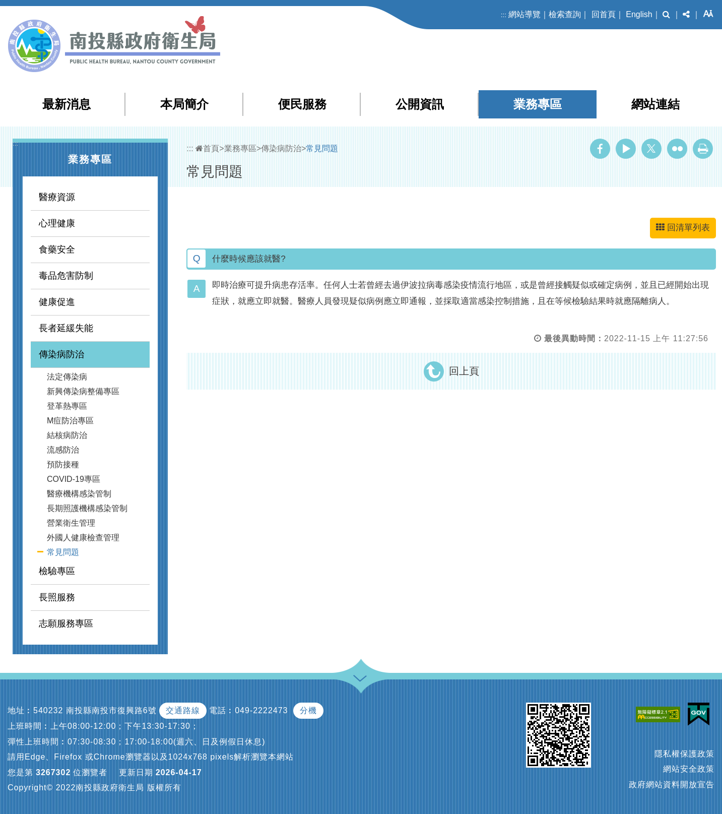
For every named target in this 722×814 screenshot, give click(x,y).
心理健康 (57, 223)
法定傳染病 (67, 376)
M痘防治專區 (70, 420)
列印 (703, 149)
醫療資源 (57, 197)
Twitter (651, 149)
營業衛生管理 (71, 523)
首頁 (207, 148)
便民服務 (302, 104)
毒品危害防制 (66, 276)
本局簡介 (184, 104)
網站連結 (655, 104)
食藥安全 (57, 249)
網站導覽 (524, 14)
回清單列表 (683, 227)
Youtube (626, 149)
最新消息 (66, 104)
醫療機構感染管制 (79, 493)
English (639, 14)
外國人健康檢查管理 (83, 537)
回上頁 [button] (464, 371)
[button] (666, 14)
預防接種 (63, 464)
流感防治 (63, 450)
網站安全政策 (688, 769)
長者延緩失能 (66, 328)
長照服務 (57, 597)
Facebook (600, 149)
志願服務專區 (66, 623)
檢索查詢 (565, 14)
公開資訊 (420, 104)
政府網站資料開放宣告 (671, 784)
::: (503, 15)
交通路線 (183, 710)
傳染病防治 (61, 354)
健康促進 (57, 302)
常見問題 (63, 552)
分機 (308, 710)
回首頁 (604, 14)
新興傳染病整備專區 (83, 391)
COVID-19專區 (73, 479)
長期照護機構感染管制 (87, 508)
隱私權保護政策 (684, 753)
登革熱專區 (67, 406)
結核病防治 (67, 435)
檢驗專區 (57, 571)
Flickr (677, 149)
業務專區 (537, 104)
